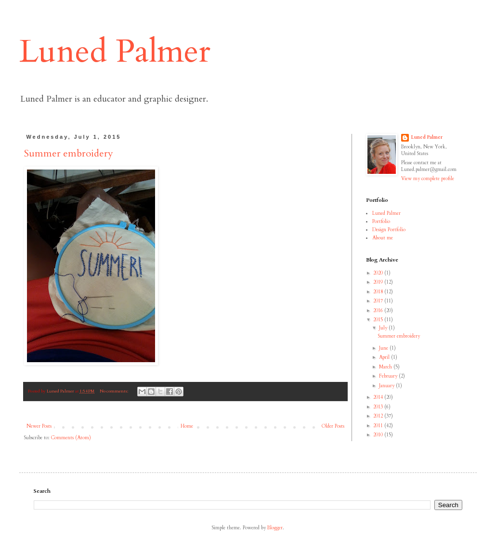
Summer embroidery (68, 153)
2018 (378, 291)
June (384, 348)
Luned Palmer (114, 51)
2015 (378, 319)
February (389, 376)
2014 (378, 397)
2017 (378, 301)
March (386, 367)
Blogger (275, 527)
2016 (378, 310)
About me (382, 238)
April (385, 357)
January (387, 385)
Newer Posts (39, 426)
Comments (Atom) (71, 437)
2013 (378, 407)
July (384, 328)
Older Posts (333, 426)
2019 (378, 282)
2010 (378, 435)
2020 (378, 273)
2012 (378, 416)
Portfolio (381, 221)
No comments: (114, 391)
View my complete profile (427, 178)
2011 (378, 425)
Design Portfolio (388, 229)
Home (187, 426)
